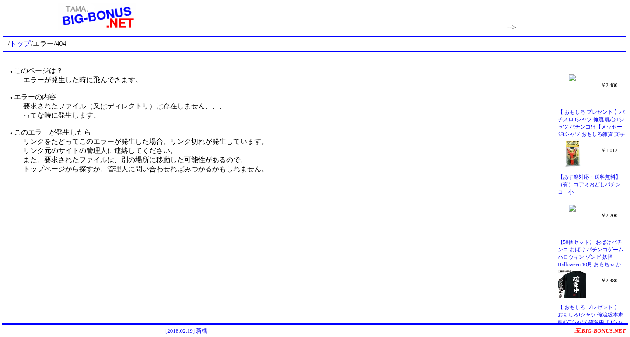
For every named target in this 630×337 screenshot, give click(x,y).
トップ (20, 43)
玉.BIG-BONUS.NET (600, 330)
